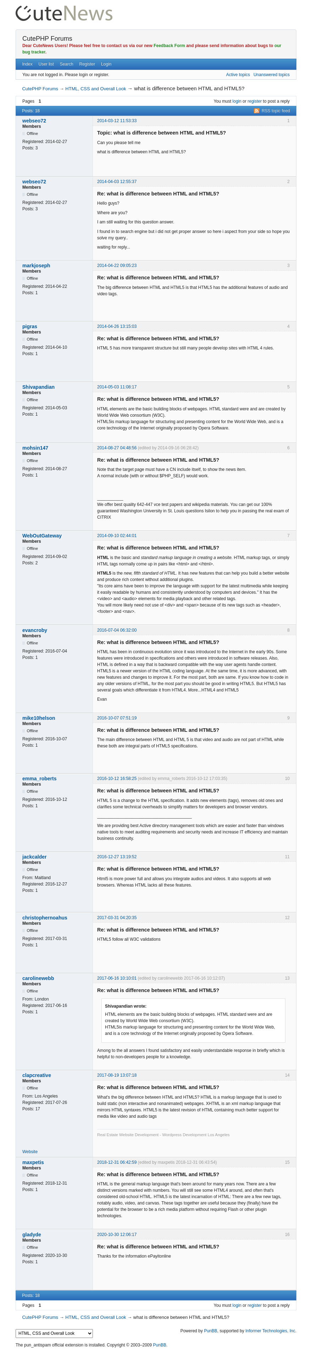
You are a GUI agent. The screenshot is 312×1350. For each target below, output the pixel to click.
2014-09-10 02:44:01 (116, 535)
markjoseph (36, 265)
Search (66, 64)
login (237, 101)
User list (46, 64)
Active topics (238, 74)
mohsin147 (35, 448)
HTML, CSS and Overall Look (95, 88)
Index (27, 64)
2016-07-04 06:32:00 (116, 630)
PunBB (210, 1330)
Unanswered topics (272, 74)
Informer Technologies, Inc (270, 1330)
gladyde (31, 1234)
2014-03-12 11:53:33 (116, 120)
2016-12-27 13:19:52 (116, 856)
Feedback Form (169, 45)
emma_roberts (39, 778)
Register (87, 64)
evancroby (34, 630)
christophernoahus (44, 918)
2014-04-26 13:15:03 (116, 326)
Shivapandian (38, 387)
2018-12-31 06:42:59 (116, 1162)
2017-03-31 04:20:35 (116, 917)
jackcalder (34, 857)
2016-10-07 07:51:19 (116, 718)
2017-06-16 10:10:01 (116, 978)
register (254, 101)
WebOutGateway (42, 536)
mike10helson (38, 718)
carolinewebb (38, 978)
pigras (29, 326)
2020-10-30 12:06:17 (116, 1234)
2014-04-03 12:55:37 (116, 181)
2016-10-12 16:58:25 (116, 778)
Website (30, 1151)
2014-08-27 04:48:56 (116, 447)
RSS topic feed (276, 110)
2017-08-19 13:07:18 (116, 1075)
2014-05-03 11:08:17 (116, 387)
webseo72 (34, 121)
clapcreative (36, 1075)
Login (106, 64)
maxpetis (33, 1162)
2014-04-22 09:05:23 (116, 265)
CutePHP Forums (47, 38)
